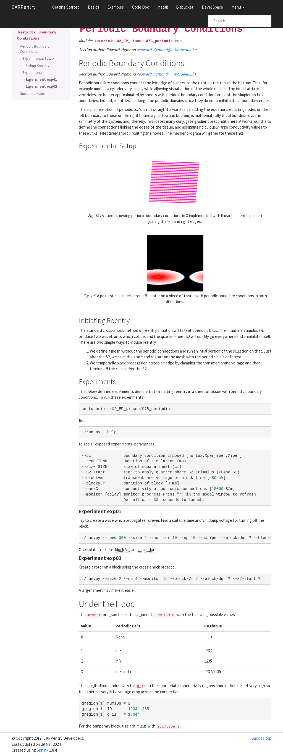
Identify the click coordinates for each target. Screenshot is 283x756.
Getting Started (66, 7)
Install (162, 7)
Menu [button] (238, 7)
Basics (93, 7)
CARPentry (24, 7)
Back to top (261, 738)
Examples (116, 7)
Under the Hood (32, 93)
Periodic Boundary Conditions (34, 49)
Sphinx (42, 750)
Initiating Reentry (36, 65)
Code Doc (140, 7)
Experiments (32, 72)
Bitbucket (184, 7)
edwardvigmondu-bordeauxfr (166, 49)
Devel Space (212, 7)
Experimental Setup (38, 58)
